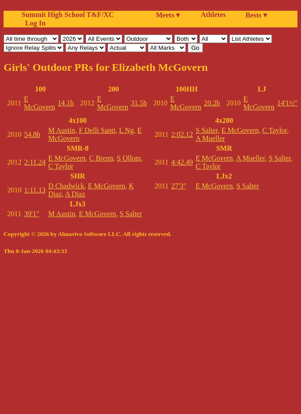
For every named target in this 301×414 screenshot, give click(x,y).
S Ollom (129, 158)
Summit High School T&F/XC (68, 14)
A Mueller (210, 138)
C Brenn (101, 158)
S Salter (131, 214)
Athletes (213, 14)
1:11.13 (35, 190)
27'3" (178, 186)
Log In (34, 23)
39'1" (31, 214)
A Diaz (75, 194)
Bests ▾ (256, 15)
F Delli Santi (97, 130)
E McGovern (39, 103)
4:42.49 (182, 162)
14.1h (66, 103)
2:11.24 (35, 162)
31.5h (139, 103)
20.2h (212, 103)
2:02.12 (182, 134)
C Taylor (60, 166)
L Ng (126, 130)
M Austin (61, 130)
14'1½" (287, 103)
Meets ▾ (168, 15)
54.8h (32, 134)
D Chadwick (66, 186)
